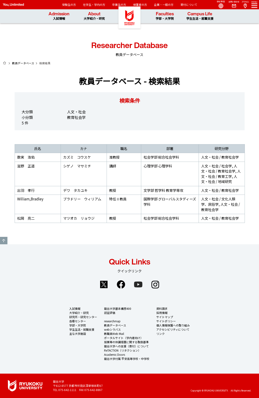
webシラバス (112, 329)
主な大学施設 (77, 334)
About (94, 16)
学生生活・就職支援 (81, 329)
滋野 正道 (26, 165)
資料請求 (161, 308)
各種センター (77, 321)
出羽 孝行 (26, 190)
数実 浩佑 (26, 157)
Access (245, 4)
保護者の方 (140, 5)
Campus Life (199, 16)
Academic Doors (114, 354)
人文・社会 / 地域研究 (219, 179)
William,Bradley (30, 198)
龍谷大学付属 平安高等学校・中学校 (126, 359)
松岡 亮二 (26, 218)
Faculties (165, 16)
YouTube (138, 284)
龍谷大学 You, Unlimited (130, 23)
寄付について (188, 5)
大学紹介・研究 (79, 313)
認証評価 (109, 313)
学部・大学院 (77, 325)
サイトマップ (164, 317)
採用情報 (161, 313)
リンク (160, 334)
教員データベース (23, 63)
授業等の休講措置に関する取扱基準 (126, 342)
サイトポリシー (166, 321)
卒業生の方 (119, 5)
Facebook (121, 284)
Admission (59, 16)
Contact (232, 4)
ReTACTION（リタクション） (122, 350)
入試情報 (74, 308)
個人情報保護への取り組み (173, 325)
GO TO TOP (3, 240)
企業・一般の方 (164, 5)
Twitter (103, 284)
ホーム (4, 63)
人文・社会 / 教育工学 (221, 174)
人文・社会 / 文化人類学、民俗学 (218, 201)
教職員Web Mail (114, 334)
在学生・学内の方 (94, 5)
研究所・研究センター (83, 317)
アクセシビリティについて (172, 329)
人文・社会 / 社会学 (216, 165)
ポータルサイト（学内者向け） (123, 338)
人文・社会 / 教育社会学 (220, 157)
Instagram (155, 284)
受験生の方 (69, 5)
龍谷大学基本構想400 (117, 308)
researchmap (112, 321)
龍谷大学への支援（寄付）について (126, 346)
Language (219, 4)
